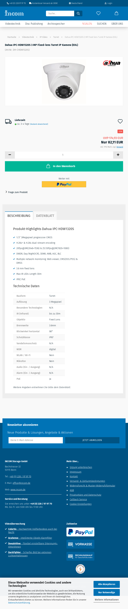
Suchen (102, 23)
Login (108, 3)
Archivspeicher (56, 23)
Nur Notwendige (106, 592)
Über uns (117, 23)
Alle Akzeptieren (106, 584)
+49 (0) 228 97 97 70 (16, 3)
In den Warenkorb (60, 166)
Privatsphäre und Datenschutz (85, 495)
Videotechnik (12, 23)
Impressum (75, 472)
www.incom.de (18, 489)
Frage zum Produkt (18, 192)
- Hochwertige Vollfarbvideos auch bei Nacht (32, 531)
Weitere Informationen (107, 599)
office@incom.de (21, 483)
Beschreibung (18, 216)
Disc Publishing (34, 23)
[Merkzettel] (98, 13)
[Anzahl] (64, 155)
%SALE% (87, 23)
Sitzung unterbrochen (81, 467)
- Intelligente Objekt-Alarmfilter (30, 538)
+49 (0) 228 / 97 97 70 (20, 476)
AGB (72, 490)
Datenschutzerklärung (19, 602)
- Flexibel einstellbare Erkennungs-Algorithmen (33, 545)
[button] (116, 13)
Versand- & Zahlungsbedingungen (87, 481)
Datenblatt (45, 216)
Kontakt (74, 476)
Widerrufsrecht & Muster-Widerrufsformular (92, 485)
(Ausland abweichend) (39, 124)
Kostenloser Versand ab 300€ (43, 3)
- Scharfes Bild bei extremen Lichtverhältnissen (29, 554)
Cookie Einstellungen (81, 504)
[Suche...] (78, 13)
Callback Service (78, 499)
